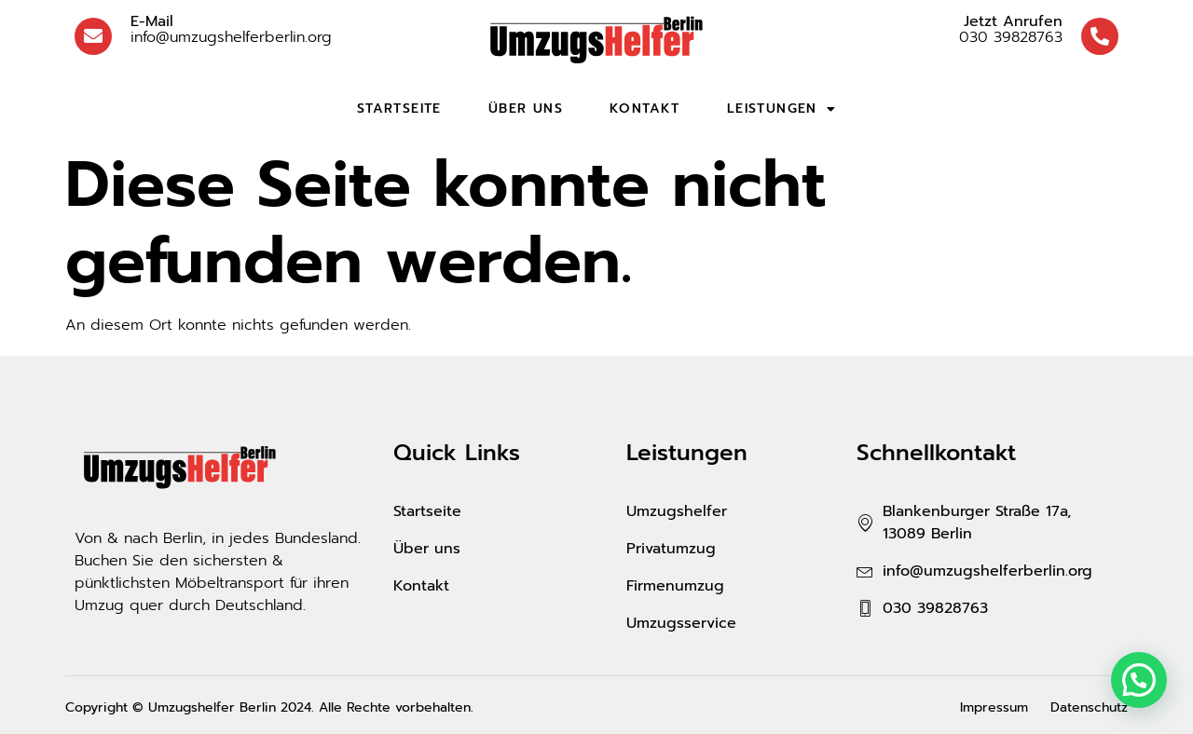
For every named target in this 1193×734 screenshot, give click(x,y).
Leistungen (781, 109)
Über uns (525, 108)
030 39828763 (1011, 29)
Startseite (399, 108)
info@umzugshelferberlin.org (231, 29)
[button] (1139, 680)
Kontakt (645, 108)
